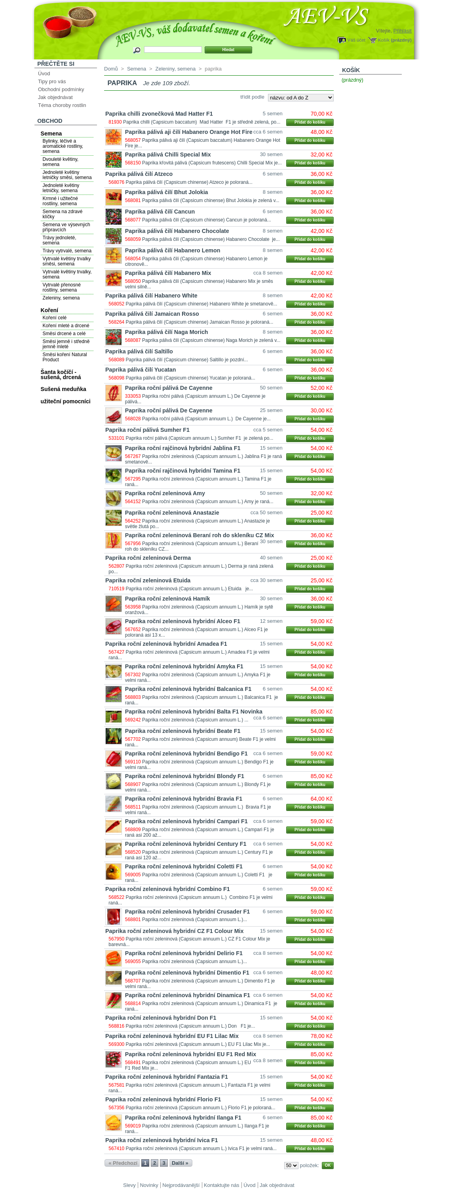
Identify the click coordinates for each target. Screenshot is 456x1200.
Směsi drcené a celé (64, 333)
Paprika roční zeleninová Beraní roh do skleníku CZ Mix (199, 535)
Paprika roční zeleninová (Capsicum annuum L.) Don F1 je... (190, 1026)
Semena (51, 133)
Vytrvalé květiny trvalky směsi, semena (67, 261)
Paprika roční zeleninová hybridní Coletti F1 (184, 866)
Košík (384, 39)
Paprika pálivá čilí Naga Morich (166, 332)
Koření (49, 310)
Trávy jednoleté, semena (59, 240)
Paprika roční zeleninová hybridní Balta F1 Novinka (193, 711)
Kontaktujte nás (221, 1185)
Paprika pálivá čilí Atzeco (139, 174)
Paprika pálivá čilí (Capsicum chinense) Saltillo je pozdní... (187, 359)
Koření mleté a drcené (66, 325)
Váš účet (356, 39)
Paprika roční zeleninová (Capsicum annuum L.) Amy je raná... (208, 501)
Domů (111, 69)
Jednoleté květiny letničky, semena (61, 188)
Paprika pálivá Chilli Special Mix (168, 154)
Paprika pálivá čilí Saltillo (139, 351)
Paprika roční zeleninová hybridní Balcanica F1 (188, 689)
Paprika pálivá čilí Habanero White (151, 295)
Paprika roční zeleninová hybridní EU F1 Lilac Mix (172, 1036)
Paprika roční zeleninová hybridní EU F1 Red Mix (190, 1054)
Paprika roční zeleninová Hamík (167, 598)
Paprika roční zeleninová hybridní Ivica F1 (161, 1140)
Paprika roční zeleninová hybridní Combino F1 (167, 889)
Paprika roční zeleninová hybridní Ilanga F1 (183, 1117)
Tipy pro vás (52, 81)
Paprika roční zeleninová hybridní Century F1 (186, 844)
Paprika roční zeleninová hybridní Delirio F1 (184, 953)
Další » (180, 1163)
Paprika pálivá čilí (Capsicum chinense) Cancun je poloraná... (206, 220)
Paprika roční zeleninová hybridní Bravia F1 (183, 799)
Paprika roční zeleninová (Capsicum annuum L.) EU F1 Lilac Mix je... (198, 1044)
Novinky (149, 1185)
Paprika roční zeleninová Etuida (147, 580)
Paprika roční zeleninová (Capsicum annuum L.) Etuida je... (189, 588)
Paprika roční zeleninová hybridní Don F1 (160, 1018)
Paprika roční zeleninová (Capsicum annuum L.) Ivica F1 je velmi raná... (201, 1148)
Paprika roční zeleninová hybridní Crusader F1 (187, 911)
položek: (309, 1165)
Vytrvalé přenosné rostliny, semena (62, 287)
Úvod (44, 73)
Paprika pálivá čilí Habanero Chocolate (177, 231)
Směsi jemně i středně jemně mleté (66, 344)
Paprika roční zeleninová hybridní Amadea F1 (166, 644)
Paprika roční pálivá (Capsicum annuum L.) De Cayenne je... (206, 419)
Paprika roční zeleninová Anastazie (172, 512)
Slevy (129, 1185)
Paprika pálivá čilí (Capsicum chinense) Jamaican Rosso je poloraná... (200, 322)
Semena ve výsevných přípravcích (66, 227)
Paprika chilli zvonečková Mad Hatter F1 (159, 114)
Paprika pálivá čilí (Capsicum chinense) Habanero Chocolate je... (210, 239)
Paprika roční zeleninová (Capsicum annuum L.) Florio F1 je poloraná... (201, 1107)
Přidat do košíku (309, 122)
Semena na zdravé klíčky (63, 214)
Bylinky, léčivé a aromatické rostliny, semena (63, 146)
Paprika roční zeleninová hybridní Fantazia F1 (166, 1077)
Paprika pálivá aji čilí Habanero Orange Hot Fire (189, 132)
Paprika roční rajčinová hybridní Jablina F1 (183, 448)
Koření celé (55, 318)
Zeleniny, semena (61, 298)
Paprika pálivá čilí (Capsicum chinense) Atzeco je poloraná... (189, 182)
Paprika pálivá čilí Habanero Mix (168, 273)
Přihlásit (402, 31)
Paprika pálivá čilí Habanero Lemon (172, 250)
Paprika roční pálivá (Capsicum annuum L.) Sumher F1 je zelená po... (200, 438)
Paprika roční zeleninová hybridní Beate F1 (183, 731)
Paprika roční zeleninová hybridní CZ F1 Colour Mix (174, 931)
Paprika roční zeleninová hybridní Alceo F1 (182, 621)
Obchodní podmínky (61, 89)
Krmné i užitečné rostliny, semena (60, 201)
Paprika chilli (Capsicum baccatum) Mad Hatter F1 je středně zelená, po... (201, 122)
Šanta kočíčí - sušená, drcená (61, 374)
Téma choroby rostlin (62, 105)
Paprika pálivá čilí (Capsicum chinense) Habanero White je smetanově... (201, 304)
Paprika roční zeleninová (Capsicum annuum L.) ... (195, 720)
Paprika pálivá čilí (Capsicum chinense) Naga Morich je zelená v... (211, 340)
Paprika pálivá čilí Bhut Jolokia (166, 192)
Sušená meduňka (63, 389)
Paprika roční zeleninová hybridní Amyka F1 (184, 666)
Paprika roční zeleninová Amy (165, 493)
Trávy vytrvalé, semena (67, 251)
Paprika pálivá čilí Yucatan (140, 369)
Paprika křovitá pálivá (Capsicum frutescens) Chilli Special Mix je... (212, 163)
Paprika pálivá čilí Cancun (160, 211)
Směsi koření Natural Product (65, 357)
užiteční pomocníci (66, 401)
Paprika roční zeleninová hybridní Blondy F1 (184, 776)
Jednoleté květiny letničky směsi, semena (67, 175)
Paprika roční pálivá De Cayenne (169, 388)
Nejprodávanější (181, 1185)
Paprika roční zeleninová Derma (148, 558)
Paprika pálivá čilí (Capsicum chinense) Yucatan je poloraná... (190, 378)
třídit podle (252, 97)
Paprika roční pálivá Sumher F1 (147, 430)
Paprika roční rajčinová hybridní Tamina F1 (182, 470)
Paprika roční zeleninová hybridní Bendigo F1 (186, 753)
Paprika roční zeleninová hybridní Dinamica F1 (187, 995)
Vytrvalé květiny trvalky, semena (67, 274)
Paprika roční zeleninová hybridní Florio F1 (163, 1099)
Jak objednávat (55, 97)
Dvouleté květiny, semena (61, 161)
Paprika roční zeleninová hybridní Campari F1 (186, 821)
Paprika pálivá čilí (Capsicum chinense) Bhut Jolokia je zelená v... (210, 200)
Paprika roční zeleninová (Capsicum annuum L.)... (194, 919)
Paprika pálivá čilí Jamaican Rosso (152, 314)
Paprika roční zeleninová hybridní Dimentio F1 (187, 972)
